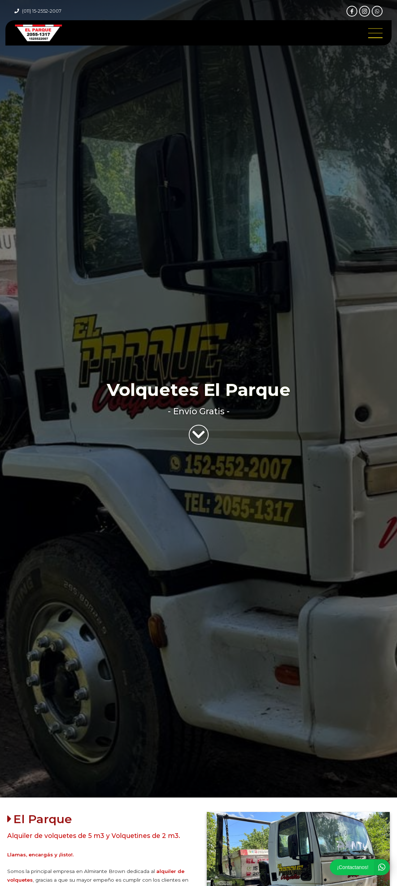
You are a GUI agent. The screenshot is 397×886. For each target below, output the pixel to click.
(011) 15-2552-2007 (41, 11)
